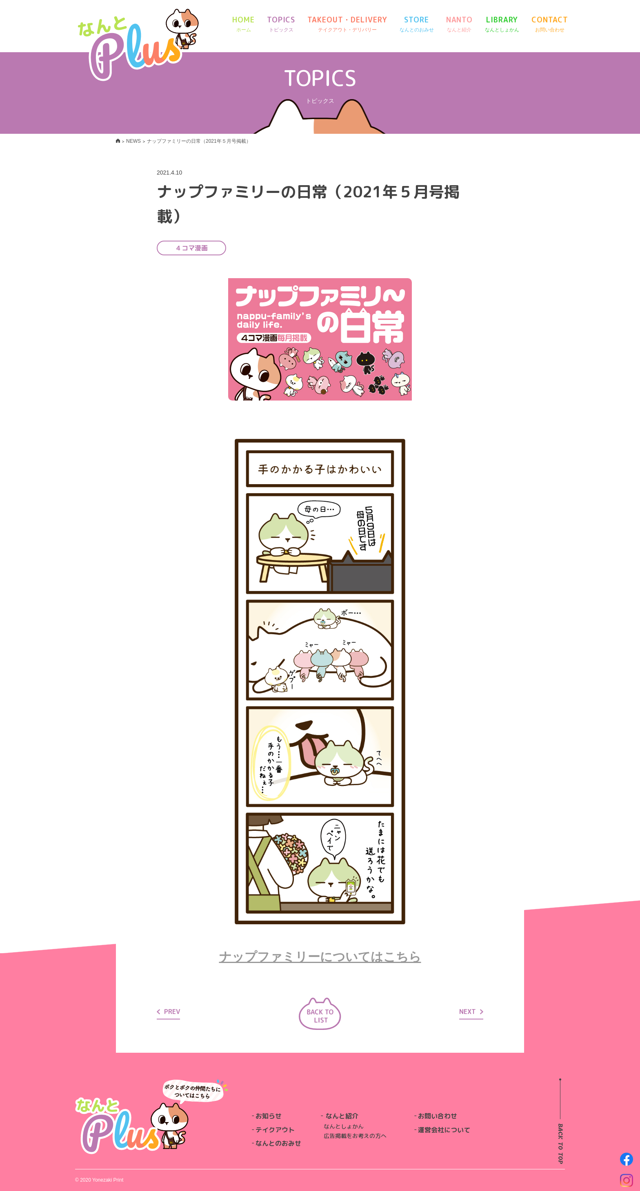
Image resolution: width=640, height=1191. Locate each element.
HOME (243, 24)
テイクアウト (275, 1129)
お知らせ (269, 1115)
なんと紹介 (342, 1115)
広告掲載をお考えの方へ (355, 1136)
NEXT (471, 1011)
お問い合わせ (437, 1115)
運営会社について (444, 1129)
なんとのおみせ (278, 1143)
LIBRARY (502, 24)
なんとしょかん (344, 1126)
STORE (417, 24)
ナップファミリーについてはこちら (320, 956)
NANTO (459, 24)
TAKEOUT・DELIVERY (347, 24)
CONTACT (549, 24)
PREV (168, 1011)
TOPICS (281, 24)
